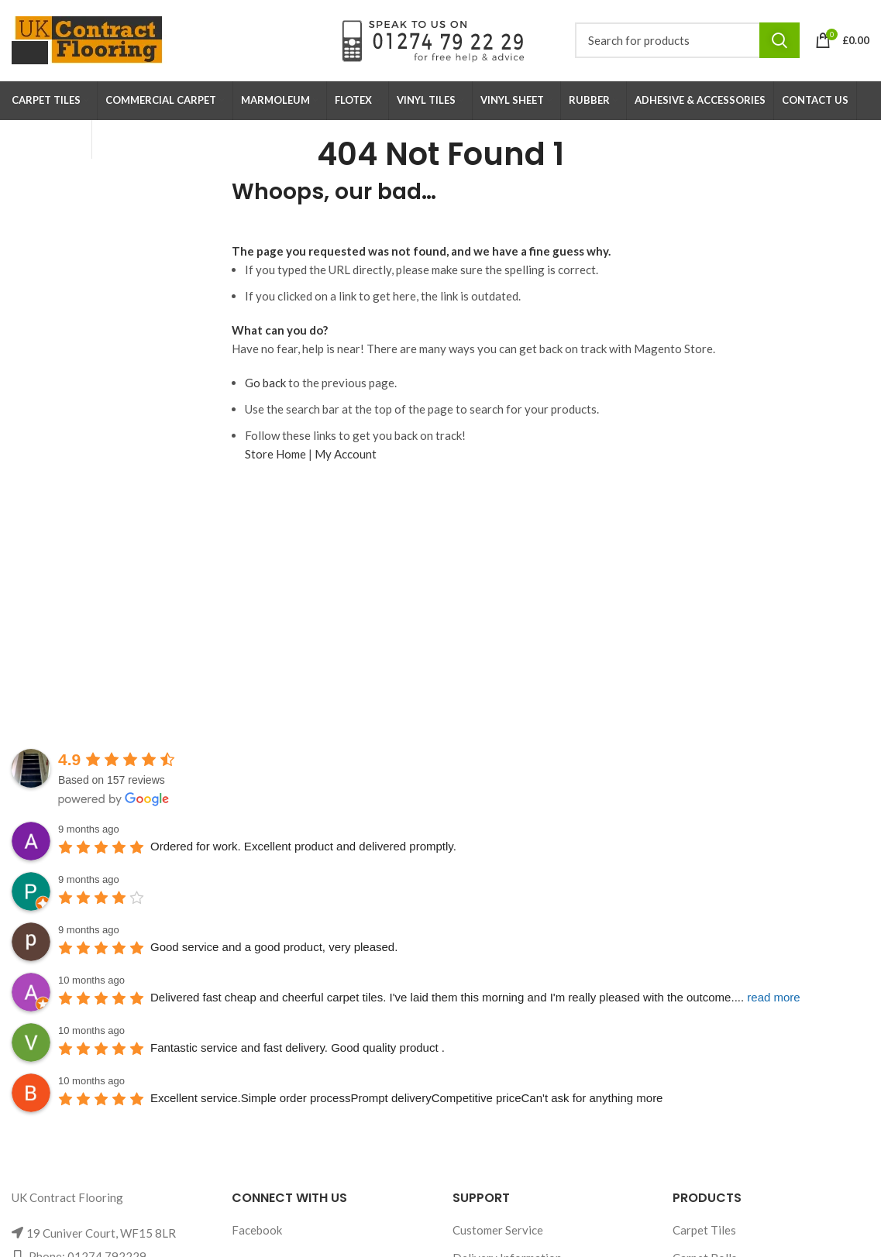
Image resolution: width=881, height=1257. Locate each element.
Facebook (257, 1230)
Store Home (275, 454)
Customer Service (498, 1230)
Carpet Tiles (704, 1230)
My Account (346, 454)
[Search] (687, 40)
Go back (265, 383)
